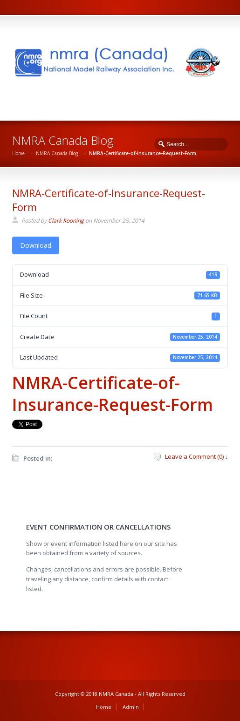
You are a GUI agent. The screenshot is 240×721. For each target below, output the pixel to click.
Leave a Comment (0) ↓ (196, 456)
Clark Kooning (66, 220)
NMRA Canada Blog (57, 153)
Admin (131, 706)
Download (35, 245)
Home (18, 153)
